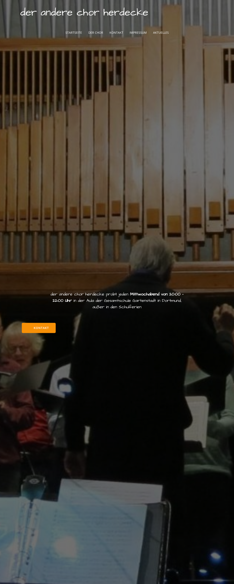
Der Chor (95, 33)
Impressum (138, 33)
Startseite (73, 33)
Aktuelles (161, 33)
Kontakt (116, 33)
